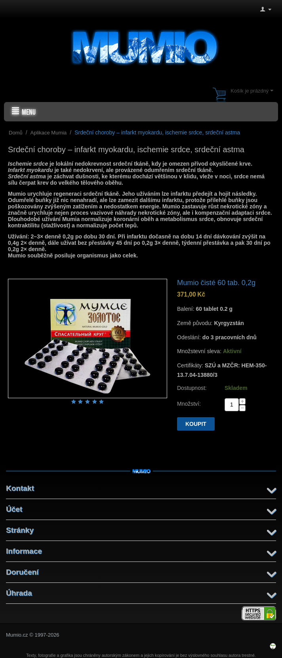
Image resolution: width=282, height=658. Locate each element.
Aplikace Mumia (48, 133)
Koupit (195, 424)
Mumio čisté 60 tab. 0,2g (216, 283)
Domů (16, 133)
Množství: (189, 404)
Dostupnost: (192, 388)
